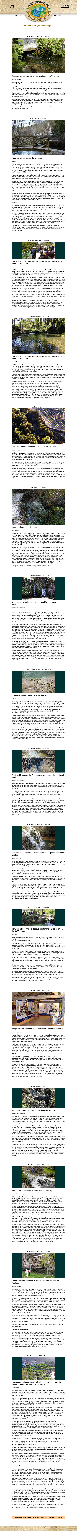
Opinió (29, 1517)
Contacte (59, 1517)
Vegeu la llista (19, 15)
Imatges (17, 1517)
